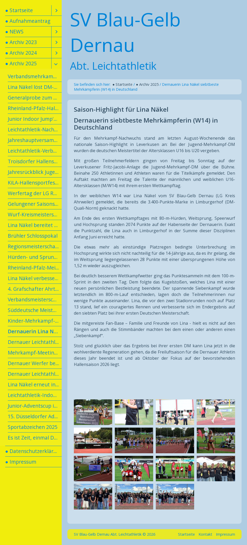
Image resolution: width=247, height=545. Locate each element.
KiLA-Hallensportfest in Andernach (35, 182)
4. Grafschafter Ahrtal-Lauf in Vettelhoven (35, 288)
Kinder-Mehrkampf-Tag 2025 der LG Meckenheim (35, 320)
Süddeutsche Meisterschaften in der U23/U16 (35, 310)
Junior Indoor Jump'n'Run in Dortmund (35, 118)
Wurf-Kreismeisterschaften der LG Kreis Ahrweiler (35, 214)
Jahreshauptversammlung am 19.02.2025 (35, 140)
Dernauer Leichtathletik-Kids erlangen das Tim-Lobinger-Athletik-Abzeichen (35, 341)
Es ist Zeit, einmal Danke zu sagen (35, 437)
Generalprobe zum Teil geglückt (35, 97)
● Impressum (20, 461)
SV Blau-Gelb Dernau (125, 31)
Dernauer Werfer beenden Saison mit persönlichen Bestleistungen (35, 363)
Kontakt (205, 534)
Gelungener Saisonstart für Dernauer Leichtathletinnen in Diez (35, 203)
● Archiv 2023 (21, 42)
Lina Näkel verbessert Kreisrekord (35, 278)
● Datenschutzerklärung (33, 451)
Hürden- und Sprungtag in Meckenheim (35, 256)
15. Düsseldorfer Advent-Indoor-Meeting (35, 416)
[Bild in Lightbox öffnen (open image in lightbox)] (93, 412)
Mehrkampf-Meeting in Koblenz (35, 352)
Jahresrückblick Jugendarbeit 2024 (35, 171)
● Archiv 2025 (21, 63)
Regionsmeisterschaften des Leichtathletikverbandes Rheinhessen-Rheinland (35, 246)
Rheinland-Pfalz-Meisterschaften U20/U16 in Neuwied (35, 267)
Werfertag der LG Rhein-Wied (35, 193)
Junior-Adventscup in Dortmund (35, 405)
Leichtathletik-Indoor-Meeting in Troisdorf (35, 395)
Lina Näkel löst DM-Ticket (35, 86)
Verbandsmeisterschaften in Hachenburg (35, 299)
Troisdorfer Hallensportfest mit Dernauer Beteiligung (35, 161)
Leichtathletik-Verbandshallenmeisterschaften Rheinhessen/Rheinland (35, 150)
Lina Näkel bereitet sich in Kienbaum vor (35, 225)
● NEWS (14, 31)
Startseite (186, 534)
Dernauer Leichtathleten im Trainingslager (35, 373)
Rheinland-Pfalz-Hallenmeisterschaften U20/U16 (35, 108)
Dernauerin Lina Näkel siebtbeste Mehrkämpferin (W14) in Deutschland (35, 331)
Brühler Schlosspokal (33, 235)
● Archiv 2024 (21, 52)
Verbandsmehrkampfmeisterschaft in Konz (35, 76)
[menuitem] (31, 10)
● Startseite (19, 10)
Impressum (225, 534)
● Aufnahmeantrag (27, 20)
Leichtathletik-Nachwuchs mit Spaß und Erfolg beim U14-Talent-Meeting (35, 129)
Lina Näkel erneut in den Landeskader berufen (35, 384)
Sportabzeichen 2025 (33, 426)
